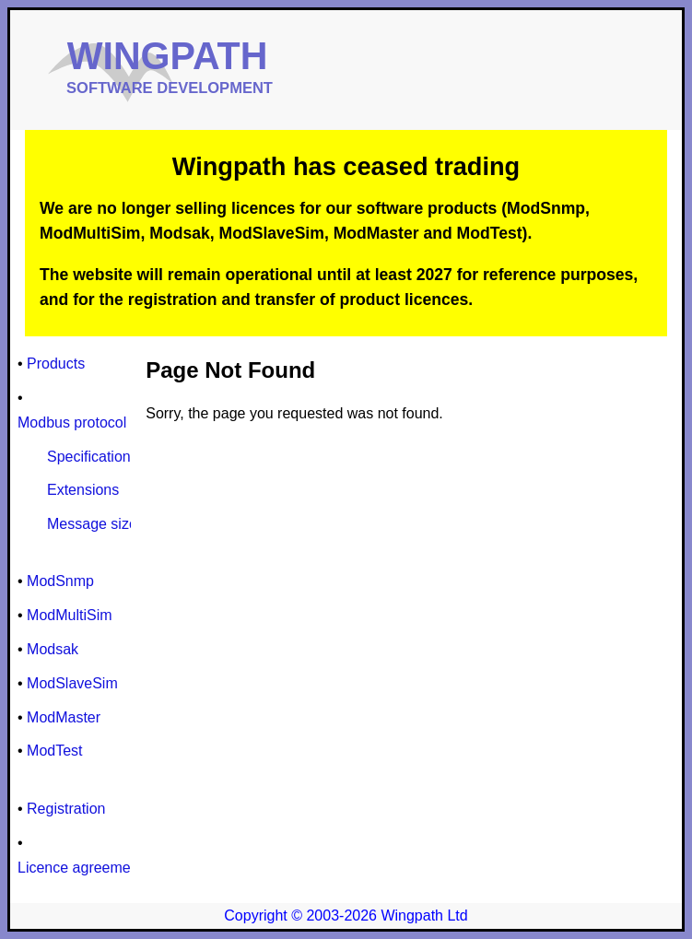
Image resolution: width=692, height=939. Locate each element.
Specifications (92, 456)
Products (56, 363)
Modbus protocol (72, 422)
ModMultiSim (69, 615)
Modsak (52, 649)
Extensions (83, 490)
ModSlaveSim (72, 683)
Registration (66, 808)
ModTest (54, 750)
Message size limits (111, 524)
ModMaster (63, 717)
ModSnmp (60, 581)
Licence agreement (80, 867)
